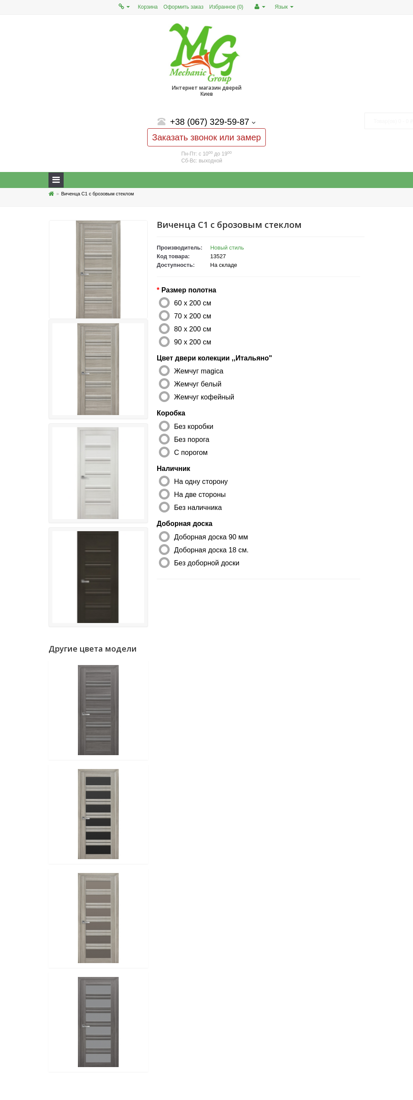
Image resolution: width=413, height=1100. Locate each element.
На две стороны (200, 494)
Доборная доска (185, 523)
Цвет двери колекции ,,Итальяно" (214, 358)
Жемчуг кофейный (204, 397)
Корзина (148, 7)
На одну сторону (201, 481)
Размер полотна (188, 290)
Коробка (171, 413)
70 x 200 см (192, 316)
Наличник (173, 468)
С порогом (191, 452)
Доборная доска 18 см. (211, 550)
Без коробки (193, 426)
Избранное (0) (226, 7)
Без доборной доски (206, 563)
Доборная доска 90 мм (211, 537)
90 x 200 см (192, 342)
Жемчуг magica (198, 371)
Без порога (192, 439)
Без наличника (198, 507)
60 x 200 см (192, 303)
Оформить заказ (183, 7)
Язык (284, 6)
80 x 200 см (192, 329)
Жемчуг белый (198, 384)
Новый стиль (227, 247)
